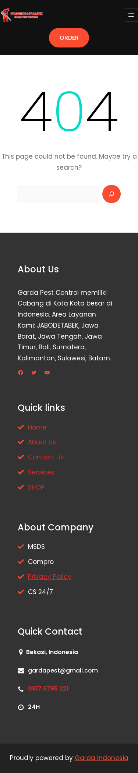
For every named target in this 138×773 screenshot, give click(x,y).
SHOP (36, 487)
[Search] (111, 194)
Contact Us (46, 457)
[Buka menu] (131, 15)
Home (37, 427)
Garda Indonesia (101, 757)
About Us (42, 442)
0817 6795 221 (48, 688)
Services (41, 472)
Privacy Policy (49, 576)
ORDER (69, 37)
